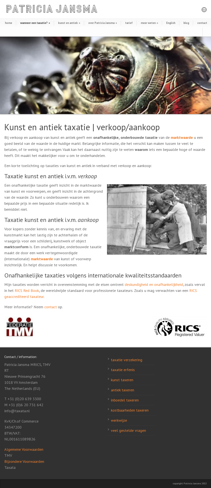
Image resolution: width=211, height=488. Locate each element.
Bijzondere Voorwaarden (24, 461)
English (170, 23)
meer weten (149, 23)
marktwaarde (182, 137)
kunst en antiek (69, 23)
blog (186, 23)
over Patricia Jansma (102, 23)
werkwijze (119, 420)
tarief (129, 23)
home (8, 23)
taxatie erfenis (123, 369)
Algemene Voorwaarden (23, 449)
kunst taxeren (122, 379)
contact (202, 23)
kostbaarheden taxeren (130, 410)
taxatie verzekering (126, 359)
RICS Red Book (27, 290)
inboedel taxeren (125, 400)
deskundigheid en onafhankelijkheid (154, 284)
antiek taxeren (122, 389)
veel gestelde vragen (128, 430)
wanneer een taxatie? (35, 23)
